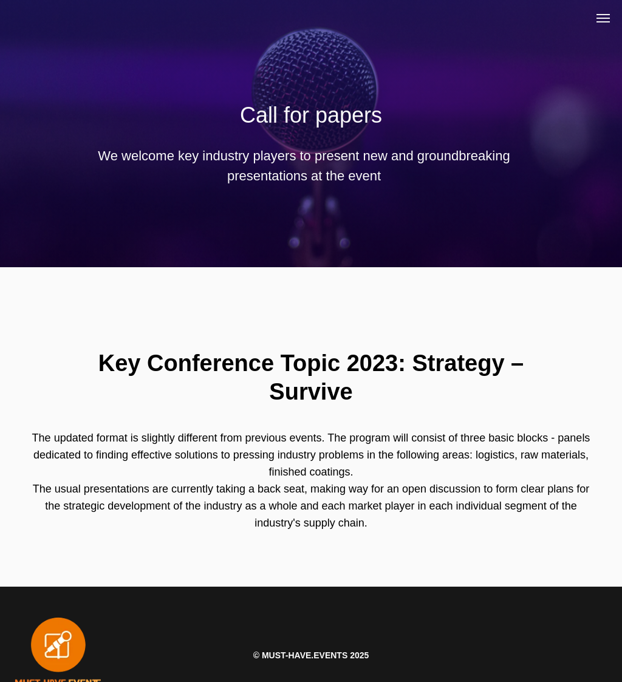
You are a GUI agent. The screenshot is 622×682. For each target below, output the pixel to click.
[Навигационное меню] (603, 18)
